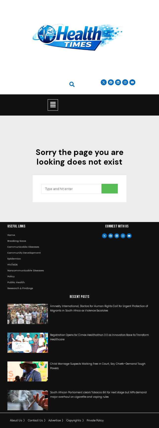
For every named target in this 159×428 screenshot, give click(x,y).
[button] (53, 105)
